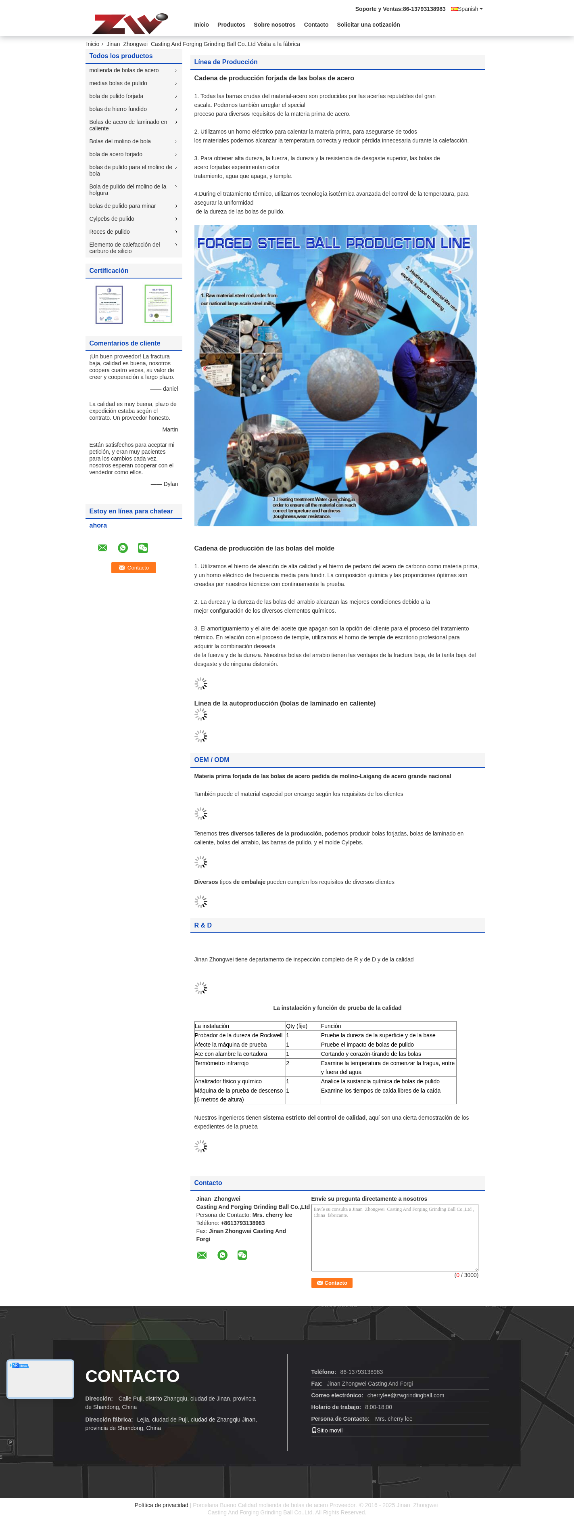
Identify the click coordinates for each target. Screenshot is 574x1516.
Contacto (316, 24)
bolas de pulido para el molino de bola (131, 170)
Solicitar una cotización (368, 24)
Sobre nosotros (274, 24)
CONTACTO (133, 1376)
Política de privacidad (161, 1505)
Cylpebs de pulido (112, 219)
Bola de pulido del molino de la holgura (128, 189)
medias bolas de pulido (118, 83)
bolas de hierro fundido (118, 109)
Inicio (201, 24)
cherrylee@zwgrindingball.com (406, 1395)
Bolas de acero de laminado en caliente (128, 125)
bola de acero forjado (116, 154)
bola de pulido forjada (117, 96)
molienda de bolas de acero (124, 70)
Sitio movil (327, 1430)
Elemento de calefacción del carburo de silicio (125, 247)
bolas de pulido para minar (123, 206)
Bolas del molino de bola (120, 141)
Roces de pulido (110, 231)
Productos (231, 24)
